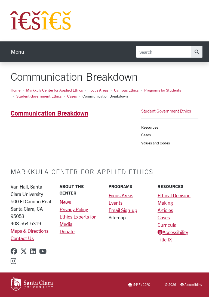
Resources (149, 127)
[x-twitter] (23, 251)
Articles (165, 210)
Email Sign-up (123, 210)
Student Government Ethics (39, 96)
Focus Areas (98, 90)
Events (115, 202)
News (65, 202)
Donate (67, 231)
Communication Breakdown (49, 113)
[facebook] (14, 251)
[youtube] (43, 251)
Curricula (167, 225)
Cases (72, 96)
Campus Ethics (126, 90)
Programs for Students (162, 90)
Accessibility (175, 232)
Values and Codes (155, 143)
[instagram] (13, 261)
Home (15, 90)
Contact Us (22, 238)
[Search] (163, 52)
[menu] (18, 52)
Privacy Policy (74, 209)
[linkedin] (33, 251)
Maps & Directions (29, 231)
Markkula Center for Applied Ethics (54, 90)
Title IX (165, 239)
